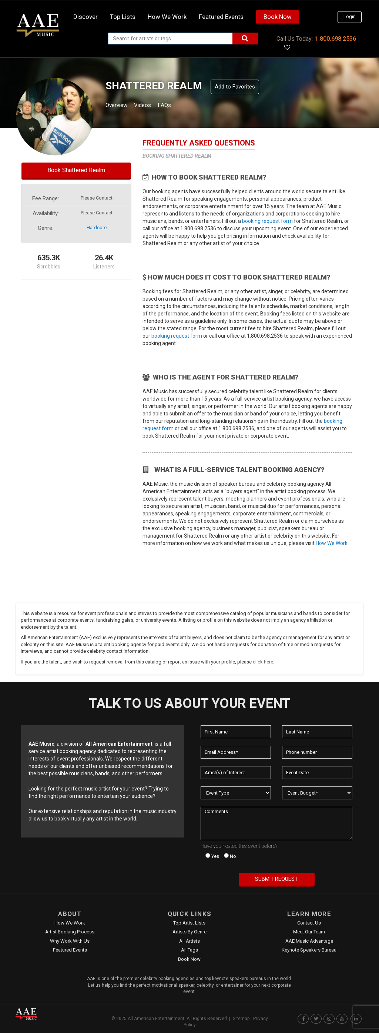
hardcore (97, 227)
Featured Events (221, 16)
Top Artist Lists (189, 923)
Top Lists (122, 16)
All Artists (189, 941)
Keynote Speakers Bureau (309, 950)
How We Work (332, 543)
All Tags (189, 950)
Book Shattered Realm (76, 170)
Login (349, 16)
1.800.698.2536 (335, 38)
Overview (119, 106)
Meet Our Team (309, 932)
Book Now (278, 16)
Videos (151, 106)
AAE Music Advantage (309, 941)
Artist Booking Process (69, 932)
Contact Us (309, 923)
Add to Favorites (235, 86)
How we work (167, 16)
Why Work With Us (70, 941)
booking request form (267, 221)
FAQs (177, 106)
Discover (85, 16)
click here (263, 662)
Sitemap (241, 1018)
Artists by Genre (189, 932)
